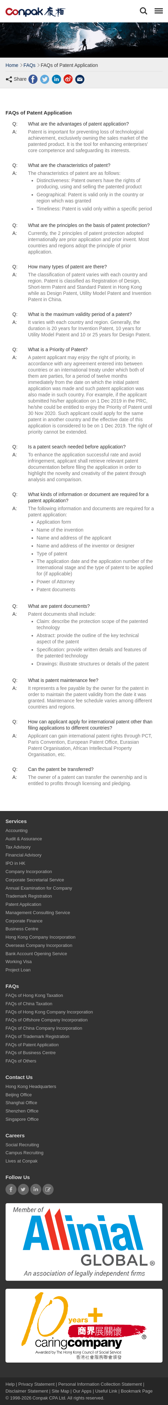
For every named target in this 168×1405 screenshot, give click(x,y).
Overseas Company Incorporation (38, 945)
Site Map (60, 1391)
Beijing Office (18, 1094)
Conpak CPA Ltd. (49, 1398)
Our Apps (82, 1391)
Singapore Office (22, 1119)
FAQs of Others (20, 1060)
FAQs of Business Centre (30, 1052)
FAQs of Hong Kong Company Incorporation (49, 1012)
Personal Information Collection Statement (100, 1384)
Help (10, 1384)
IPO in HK (15, 863)
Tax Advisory (18, 847)
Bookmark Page (137, 1391)
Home (11, 65)
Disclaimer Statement (26, 1391)
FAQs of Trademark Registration (37, 1036)
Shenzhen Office (21, 1111)
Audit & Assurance (23, 838)
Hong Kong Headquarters (30, 1086)
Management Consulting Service (37, 912)
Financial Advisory (23, 855)
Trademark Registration (28, 896)
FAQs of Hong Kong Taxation (34, 995)
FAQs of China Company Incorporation (43, 1028)
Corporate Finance (24, 920)
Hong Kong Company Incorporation (40, 937)
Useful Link (106, 1391)
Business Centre (21, 928)
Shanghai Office (21, 1102)
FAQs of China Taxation (28, 1003)
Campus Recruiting (24, 1153)
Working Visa (18, 961)
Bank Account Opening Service (36, 953)
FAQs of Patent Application (32, 1044)
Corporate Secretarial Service (34, 879)
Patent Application (23, 904)
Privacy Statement (36, 1384)
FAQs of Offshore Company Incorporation (46, 1019)
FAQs (29, 65)
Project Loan (18, 969)
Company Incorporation (28, 871)
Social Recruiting (22, 1144)
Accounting (16, 830)
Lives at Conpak (21, 1161)
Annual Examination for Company (38, 888)
